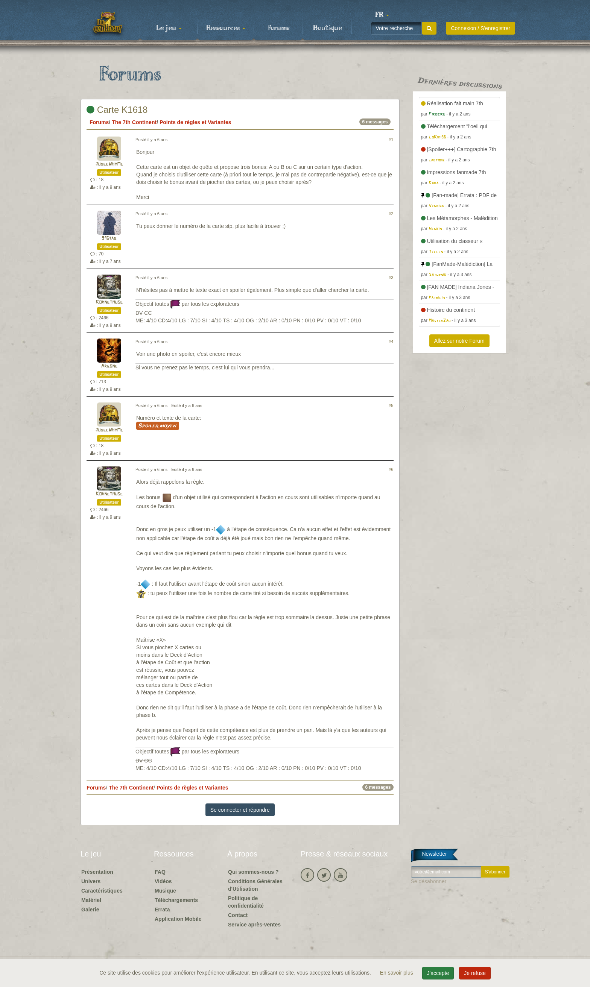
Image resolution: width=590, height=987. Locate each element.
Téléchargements (176, 900)
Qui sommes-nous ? (253, 872)
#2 (391, 213)
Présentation (97, 872)
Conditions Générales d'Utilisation (255, 885)
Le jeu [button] (169, 28)
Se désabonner (429, 881)
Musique (165, 891)
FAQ (160, 872)
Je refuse (475, 973)
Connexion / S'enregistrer (480, 28)
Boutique (327, 28)
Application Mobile (178, 919)
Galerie (90, 910)
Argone (109, 366)
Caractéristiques (102, 891)
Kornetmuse (109, 302)
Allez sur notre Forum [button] (459, 341)
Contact (238, 915)
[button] (381, 15)
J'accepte (438, 973)
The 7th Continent (134, 122)
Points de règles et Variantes (195, 122)
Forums (278, 28)
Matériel (91, 900)
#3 (391, 277)
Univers (90, 881)
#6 (391, 469)
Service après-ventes (254, 925)
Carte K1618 (117, 110)
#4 (391, 341)
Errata (162, 910)
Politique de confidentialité (246, 902)
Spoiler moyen (157, 426)
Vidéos (163, 881)
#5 (391, 405)
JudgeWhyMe (109, 164)
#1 (391, 139)
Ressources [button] (225, 28)
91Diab (109, 238)
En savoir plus (397, 973)
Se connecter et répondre (240, 810)
